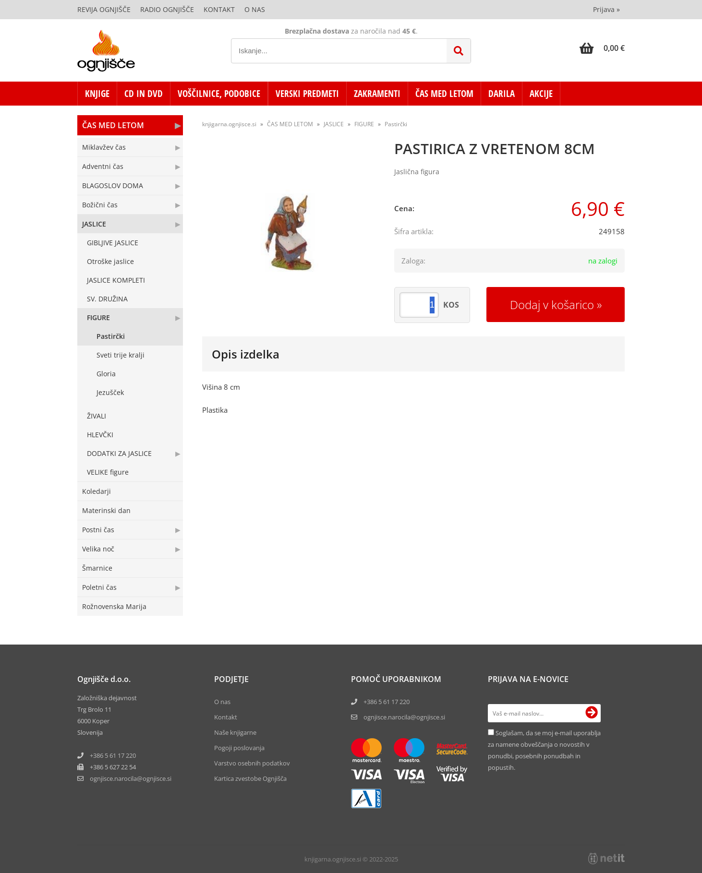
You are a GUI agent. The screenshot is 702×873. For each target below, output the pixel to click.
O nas (254, 9)
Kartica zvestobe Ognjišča (250, 778)
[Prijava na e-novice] (591, 713)
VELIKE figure (108, 472)
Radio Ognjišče (167, 9)
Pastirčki (111, 336)
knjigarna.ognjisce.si (229, 124)
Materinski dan (106, 510)
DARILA (501, 93)
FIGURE (98, 317)
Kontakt (219, 9)
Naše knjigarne (235, 732)
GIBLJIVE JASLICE (112, 242)
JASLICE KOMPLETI (116, 280)
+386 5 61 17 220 (113, 755)
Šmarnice (97, 568)
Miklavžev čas (104, 147)
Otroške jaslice (110, 261)
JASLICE (94, 223)
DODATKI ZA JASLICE (119, 453)
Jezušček (110, 392)
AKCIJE (541, 93)
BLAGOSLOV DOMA (112, 185)
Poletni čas (99, 587)
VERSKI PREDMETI (307, 93)
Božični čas (100, 204)
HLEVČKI (100, 434)
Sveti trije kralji (121, 354)
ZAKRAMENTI (377, 93)
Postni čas (98, 529)
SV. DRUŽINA (107, 298)
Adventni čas (102, 166)
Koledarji (96, 491)
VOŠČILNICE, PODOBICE (219, 93)
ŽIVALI (96, 415)
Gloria (106, 373)
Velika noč (98, 548)
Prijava (606, 9)
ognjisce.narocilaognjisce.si (130, 778)
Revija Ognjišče (104, 9)
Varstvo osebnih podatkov (252, 763)
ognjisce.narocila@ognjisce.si (404, 717)
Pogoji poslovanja (239, 747)
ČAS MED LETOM (444, 93)
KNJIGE (97, 93)
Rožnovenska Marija (114, 606)
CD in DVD (143, 93)
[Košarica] (602, 48)
